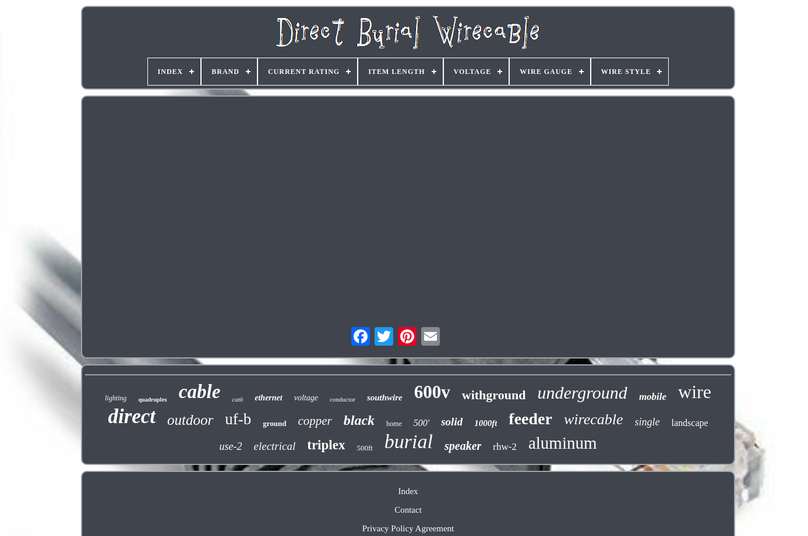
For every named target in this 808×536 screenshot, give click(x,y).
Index (408, 491)
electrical (274, 446)
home (394, 424)
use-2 (230, 446)
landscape (690, 423)
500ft (364, 447)
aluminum (562, 443)
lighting (115, 398)
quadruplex (152, 399)
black (359, 420)
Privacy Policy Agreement (408, 528)
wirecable (593, 419)
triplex (326, 445)
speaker (462, 445)
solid (452, 422)
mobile (652, 396)
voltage (306, 397)
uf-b (238, 419)
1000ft (485, 423)
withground (494, 395)
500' (421, 423)
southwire (385, 397)
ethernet (268, 397)
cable (199, 391)
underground (582, 392)
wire (694, 391)
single (647, 422)
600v (432, 392)
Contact (408, 509)
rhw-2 (505, 446)
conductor (342, 399)
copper (314, 421)
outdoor (190, 420)
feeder (530, 419)
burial (408, 441)
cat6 (237, 399)
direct (132, 416)
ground (274, 423)
